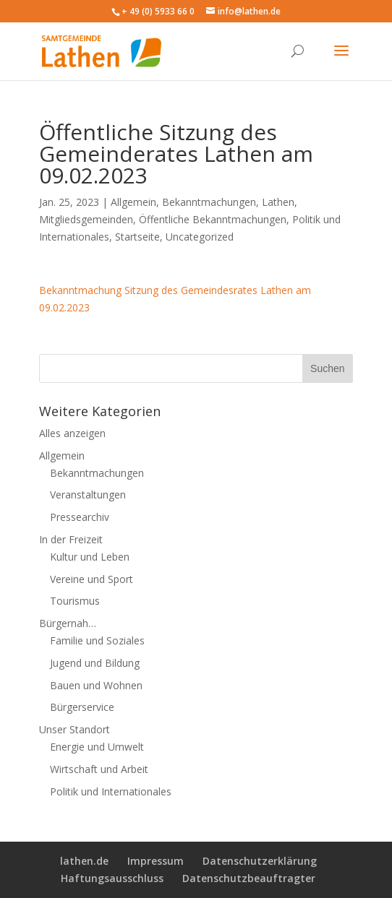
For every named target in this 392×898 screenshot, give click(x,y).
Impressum (155, 861)
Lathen (278, 202)
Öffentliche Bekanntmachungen (212, 219)
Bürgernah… (67, 623)
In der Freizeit (71, 539)
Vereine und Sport (91, 579)
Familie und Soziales (97, 640)
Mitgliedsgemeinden (86, 219)
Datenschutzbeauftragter (248, 878)
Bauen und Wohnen (96, 685)
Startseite (137, 236)
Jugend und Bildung (95, 663)
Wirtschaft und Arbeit (99, 769)
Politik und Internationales (110, 791)
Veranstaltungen (88, 494)
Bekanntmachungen (209, 202)
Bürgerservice (82, 707)
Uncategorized (200, 236)
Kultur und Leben (89, 557)
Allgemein (133, 202)
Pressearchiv (79, 517)
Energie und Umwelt (97, 747)
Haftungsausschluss (112, 878)
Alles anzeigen (72, 433)
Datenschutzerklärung (260, 861)
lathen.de (84, 861)
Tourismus (75, 601)
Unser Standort (74, 729)
